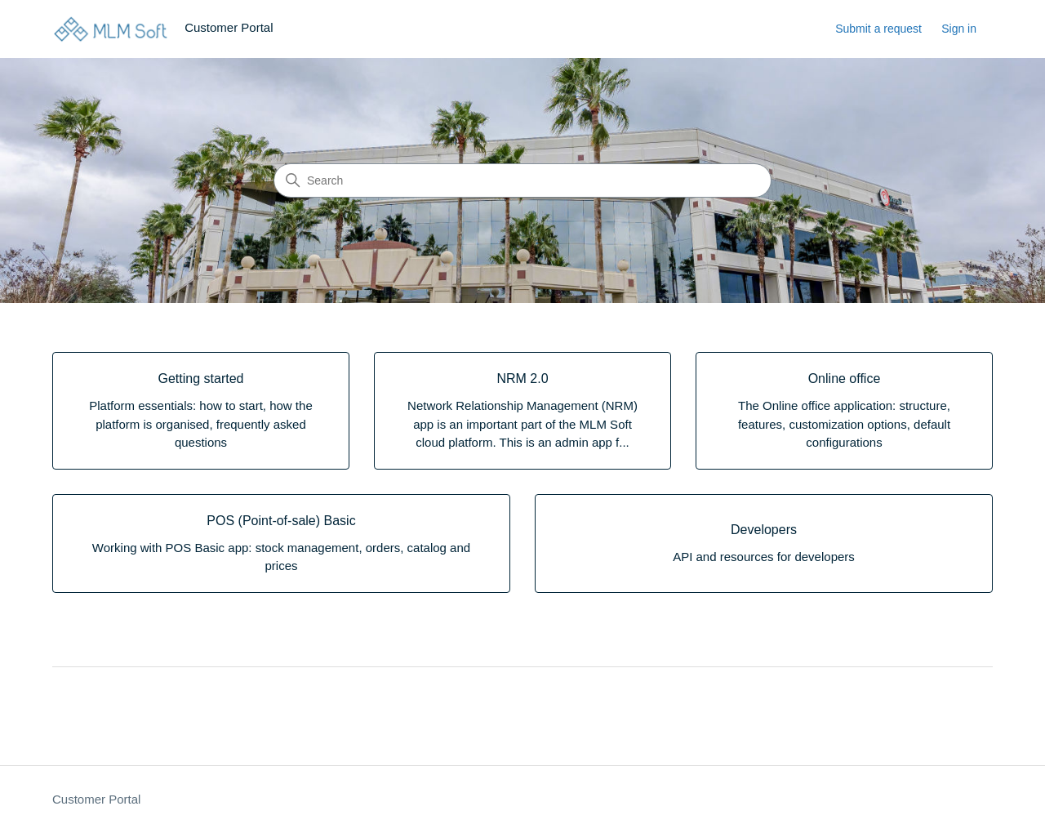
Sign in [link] (958, 28)
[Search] (522, 180)
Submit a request (878, 28)
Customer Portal (96, 799)
